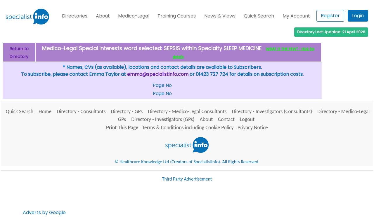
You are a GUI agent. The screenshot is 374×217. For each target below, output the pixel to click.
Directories (74, 16)
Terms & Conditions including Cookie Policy (188, 127)
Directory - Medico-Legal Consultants (187, 111)
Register (330, 15)
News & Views (220, 16)
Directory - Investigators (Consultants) (272, 111)
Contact (226, 119)
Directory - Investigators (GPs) (162, 119)
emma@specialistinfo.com (157, 74)
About (103, 16)
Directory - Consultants (81, 111)
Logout (247, 119)
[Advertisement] (173, 201)
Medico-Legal (133, 16)
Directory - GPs (127, 111)
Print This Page (122, 127)
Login (358, 15)
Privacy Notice (253, 127)
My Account (296, 16)
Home (45, 111)
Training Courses (176, 16)
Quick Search (259, 16)
